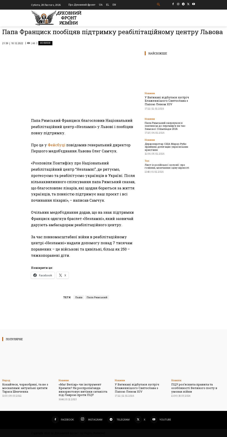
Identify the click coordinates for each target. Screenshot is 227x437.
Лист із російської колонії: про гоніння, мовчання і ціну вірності (170, 166)
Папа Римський (97, 297)
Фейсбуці (56, 145)
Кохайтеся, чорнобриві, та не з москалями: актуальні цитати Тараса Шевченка (25, 387)
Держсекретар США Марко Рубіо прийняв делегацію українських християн (166, 146)
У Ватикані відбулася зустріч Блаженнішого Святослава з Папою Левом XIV (167, 100)
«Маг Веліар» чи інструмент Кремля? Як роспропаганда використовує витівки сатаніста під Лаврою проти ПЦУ (83, 389)
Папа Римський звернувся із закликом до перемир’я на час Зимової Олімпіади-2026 (170, 125)
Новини (45, 43)
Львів (78, 297)
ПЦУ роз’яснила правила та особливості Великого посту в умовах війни (194, 387)
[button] (158, 4)
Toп (147, 160)
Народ (6, 380)
